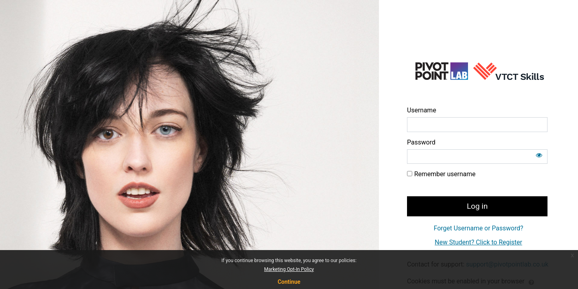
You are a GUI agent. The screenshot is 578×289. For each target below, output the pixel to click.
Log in (477, 206)
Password (421, 142)
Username (421, 110)
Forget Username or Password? (478, 228)
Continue (289, 282)
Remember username (445, 174)
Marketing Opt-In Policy (289, 269)
